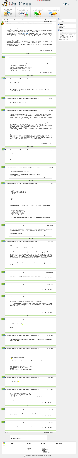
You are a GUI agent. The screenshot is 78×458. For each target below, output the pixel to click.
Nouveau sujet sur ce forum (63, 39)
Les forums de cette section (10, 19)
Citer (30, 53)
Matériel (43, 450)
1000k (52, 319)
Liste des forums (16, 433)
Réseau (43, 448)
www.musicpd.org (25, 33)
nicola (52, 167)
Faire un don (14, 447)
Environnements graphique (46, 452)
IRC (57, 446)
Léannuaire (29, 447)
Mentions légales (14, 446)
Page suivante (51, 21)
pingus (52, 110)
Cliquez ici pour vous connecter (16, 438)
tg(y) (52, 78)
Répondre (27, 53)
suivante (54, 19)
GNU (49, 0)
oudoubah (51, 296)
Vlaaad (52, 225)
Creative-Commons (48, 455)
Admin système (44, 447)
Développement (44, 451)
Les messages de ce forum (18, 19)
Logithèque (29, 448)
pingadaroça (51, 272)
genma (52, 389)
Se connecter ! (61, 21)
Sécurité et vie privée (45, 449)
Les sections (4, 19)
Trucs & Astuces (29, 446)
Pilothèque (29, 449)
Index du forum (22, 433)
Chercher (27, 433)
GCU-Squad (46, 0)
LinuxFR (43, 0)
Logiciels (43, 446)
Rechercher (61, 27)
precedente (50, 19)
